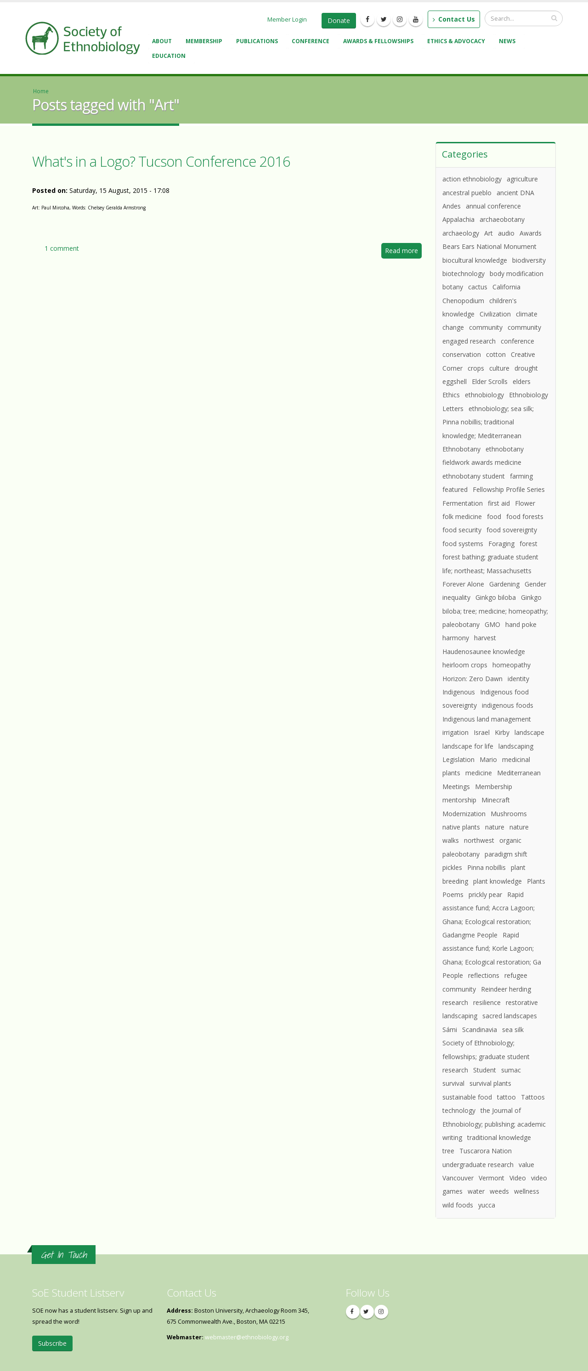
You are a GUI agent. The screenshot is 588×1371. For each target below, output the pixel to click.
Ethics (451, 394)
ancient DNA (515, 192)
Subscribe (52, 1343)
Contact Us (454, 19)
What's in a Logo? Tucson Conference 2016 (161, 161)
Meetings (456, 786)
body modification (516, 273)
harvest (485, 637)
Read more (403, 252)
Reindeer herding (506, 989)
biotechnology (463, 273)
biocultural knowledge (474, 260)
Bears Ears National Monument (489, 246)
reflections (483, 975)
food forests (524, 516)
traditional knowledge (499, 1137)
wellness (526, 1191)
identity (518, 678)
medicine (478, 772)
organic (510, 840)
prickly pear (485, 894)
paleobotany (461, 854)
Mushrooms (509, 813)
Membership (205, 42)
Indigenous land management (486, 719)
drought (526, 368)
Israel (482, 732)
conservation (461, 354)
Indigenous (458, 692)
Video (517, 1178)
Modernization (464, 813)
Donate (339, 20)
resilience (487, 1002)
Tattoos (533, 1097)
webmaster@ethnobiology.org (246, 1337)
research (455, 1002)
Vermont (491, 1178)
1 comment (62, 248)
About (163, 42)
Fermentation (462, 503)
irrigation (455, 732)
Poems (453, 894)
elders (522, 381)
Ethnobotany (461, 449)
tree (448, 1150)
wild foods (457, 1205)
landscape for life (467, 746)
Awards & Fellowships (379, 42)
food (494, 516)
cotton (496, 354)
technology (458, 1110)
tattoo (506, 1097)
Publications (258, 42)
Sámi (449, 1029)
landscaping (515, 746)
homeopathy (511, 664)
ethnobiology (484, 394)
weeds (499, 1191)
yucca (486, 1205)
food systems (462, 543)
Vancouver (458, 1178)
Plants (536, 881)
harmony (455, 637)
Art (488, 233)
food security (461, 529)
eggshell (454, 381)
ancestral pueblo (467, 192)
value (526, 1164)
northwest (479, 840)
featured (455, 489)
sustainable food (467, 1097)
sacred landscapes (509, 1015)
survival (453, 1083)
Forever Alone (463, 584)
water (476, 1191)
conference (517, 341)
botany (452, 286)
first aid (499, 503)
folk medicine (462, 516)
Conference (312, 42)
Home (41, 91)
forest (528, 543)
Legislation (458, 759)
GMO (492, 624)
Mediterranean (519, 772)
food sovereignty (511, 529)
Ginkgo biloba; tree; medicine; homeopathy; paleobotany (495, 611)
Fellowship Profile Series (509, 489)
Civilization (495, 314)
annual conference (493, 206)
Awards (531, 233)
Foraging (501, 543)
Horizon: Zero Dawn (472, 678)
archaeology (460, 233)
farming (521, 476)
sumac (511, 1070)
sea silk (513, 1029)
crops (476, 368)
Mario (488, 759)
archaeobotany (502, 219)
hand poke (521, 624)
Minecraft (495, 800)
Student (484, 1070)
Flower (525, 503)
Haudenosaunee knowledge (483, 651)
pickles (452, 867)
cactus (477, 286)
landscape (529, 732)
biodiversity (529, 260)
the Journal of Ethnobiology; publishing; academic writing (494, 1124)
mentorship (459, 800)
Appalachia (458, 219)
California (506, 286)
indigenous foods (507, 705)
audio (506, 233)
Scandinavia (479, 1029)
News (508, 42)
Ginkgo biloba (495, 597)
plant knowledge (497, 881)
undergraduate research (478, 1164)
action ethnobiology (472, 179)
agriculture (522, 179)
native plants (461, 827)
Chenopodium (463, 300)
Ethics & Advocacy (458, 42)
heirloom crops (464, 664)
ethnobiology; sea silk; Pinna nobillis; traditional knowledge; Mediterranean (488, 422)
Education (170, 57)
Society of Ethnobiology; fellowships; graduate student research (486, 1056)
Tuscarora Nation (485, 1150)
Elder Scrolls (490, 381)
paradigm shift (506, 854)
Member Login (287, 19)
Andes (451, 206)
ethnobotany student (473, 476)
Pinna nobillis (486, 867)
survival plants (490, 1083)
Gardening (504, 584)
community (486, 327)
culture (499, 368)
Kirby (502, 732)
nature (494, 827)
